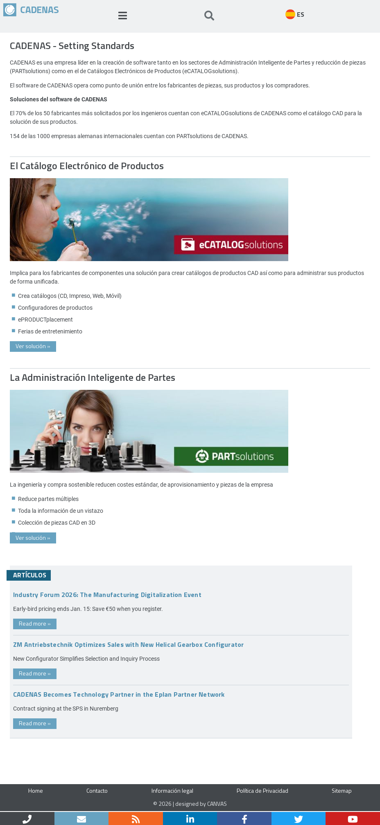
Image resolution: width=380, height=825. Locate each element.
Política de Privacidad (262, 790)
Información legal (172, 790)
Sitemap (342, 790)
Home (35, 790)
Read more (35, 623)
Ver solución (33, 346)
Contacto (97, 790)
